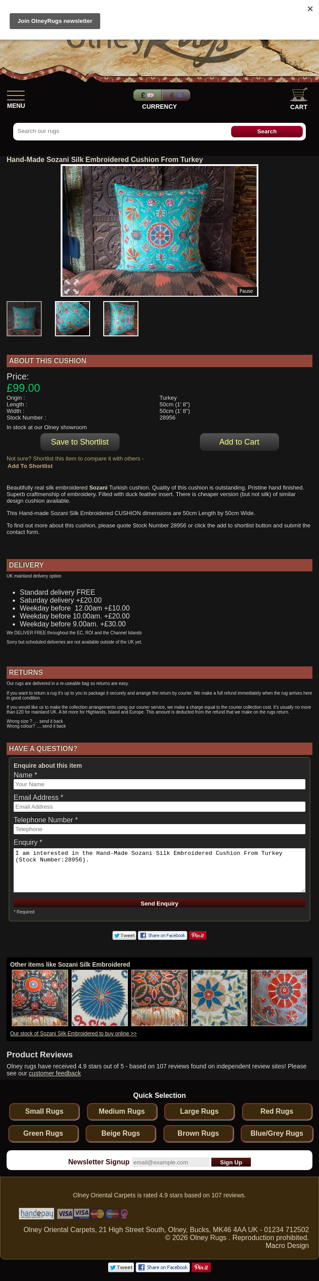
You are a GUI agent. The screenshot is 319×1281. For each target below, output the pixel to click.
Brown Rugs (198, 1133)
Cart (299, 98)
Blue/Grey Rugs (276, 1133)
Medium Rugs (122, 1111)
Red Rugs (277, 1111)
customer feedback (55, 1073)
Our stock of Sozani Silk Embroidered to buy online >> (73, 1034)
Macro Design (287, 1245)
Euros (177, 95)
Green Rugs (43, 1133)
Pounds (146, 95)
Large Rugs (199, 1111)
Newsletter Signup (99, 1162)
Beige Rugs (121, 1133)
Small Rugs (44, 1111)
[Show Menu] (16, 93)
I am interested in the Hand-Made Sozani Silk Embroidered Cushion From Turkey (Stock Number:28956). (159, 870)
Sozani (98, 487)
